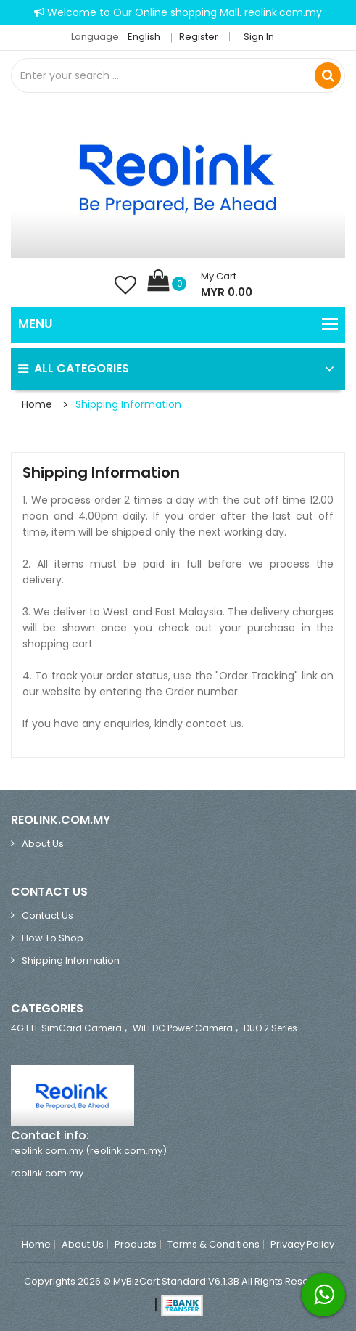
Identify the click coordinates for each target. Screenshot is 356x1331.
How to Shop (52, 938)
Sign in (259, 36)
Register (198, 36)
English (148, 37)
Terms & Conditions (213, 1244)
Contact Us (47, 915)
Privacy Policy (302, 1244)
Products (136, 1244)
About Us (43, 844)
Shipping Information (128, 404)
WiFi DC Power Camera (183, 1028)
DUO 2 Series (270, 1028)
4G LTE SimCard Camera (66, 1028)
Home (37, 404)
